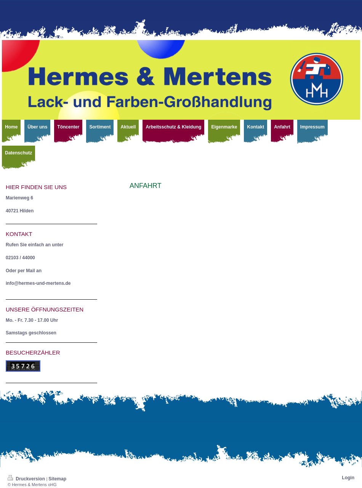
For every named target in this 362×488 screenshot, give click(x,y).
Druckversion (27, 479)
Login (348, 477)
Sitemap (57, 479)
